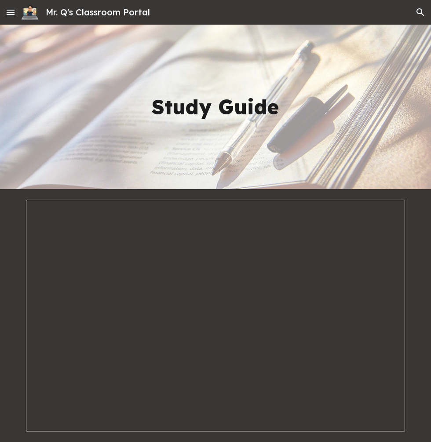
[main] (215, 107)
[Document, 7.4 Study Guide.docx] (215, 315)
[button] (10, 12)
